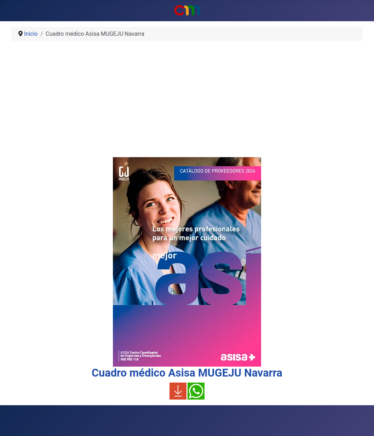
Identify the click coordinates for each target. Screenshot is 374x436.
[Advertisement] (187, 101)
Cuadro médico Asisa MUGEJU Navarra (187, 373)
